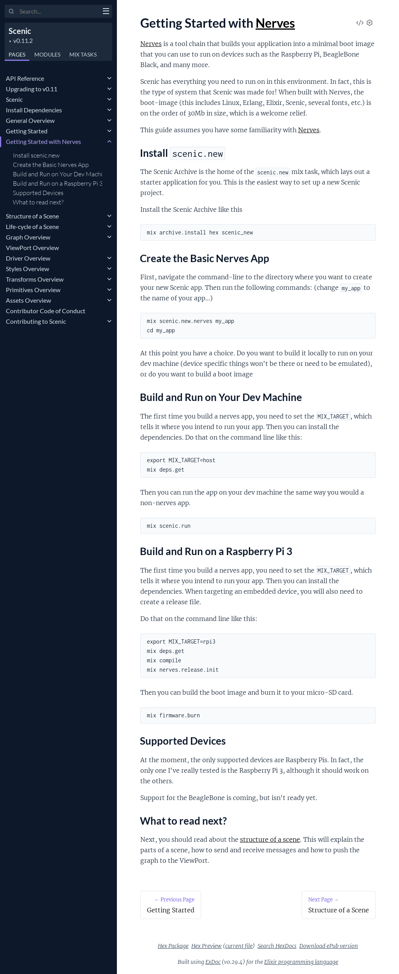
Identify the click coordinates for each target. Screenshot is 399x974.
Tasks (83, 54)
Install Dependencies (34, 110)
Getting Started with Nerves (43, 141)
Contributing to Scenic (36, 321)
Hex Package (173, 945)
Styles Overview (27, 268)
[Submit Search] (11, 11)
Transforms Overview (35, 279)
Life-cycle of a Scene (32, 226)
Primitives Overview (33, 289)
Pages (17, 54)
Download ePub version (328, 945)
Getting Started (27, 131)
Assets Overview (28, 300)
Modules (47, 54)
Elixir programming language (301, 961)
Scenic (20, 30)
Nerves (275, 22)
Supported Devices (38, 193)
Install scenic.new (36, 155)
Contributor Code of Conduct (45, 310)
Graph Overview (28, 237)
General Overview (30, 120)
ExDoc (213, 961)
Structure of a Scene (32, 216)
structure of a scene (270, 839)
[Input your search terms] (58, 11)
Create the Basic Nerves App (51, 165)
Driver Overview (28, 258)
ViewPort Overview (32, 247)
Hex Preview (206, 945)
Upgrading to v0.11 (31, 88)
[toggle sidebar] (105, 12)
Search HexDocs (277, 946)
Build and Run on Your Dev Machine (57, 174)
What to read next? (38, 202)
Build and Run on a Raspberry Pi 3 (57, 183)
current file (238, 945)
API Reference (25, 78)
